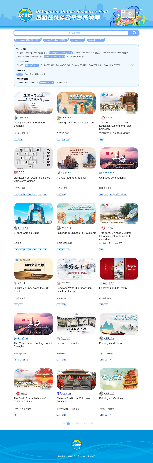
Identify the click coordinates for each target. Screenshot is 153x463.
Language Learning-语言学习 (36, 53)
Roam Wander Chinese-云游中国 (29, 57)
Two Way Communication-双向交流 (115, 53)
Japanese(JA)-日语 (79, 65)
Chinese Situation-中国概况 (56, 40)
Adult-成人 (29, 74)
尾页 (85, 424)
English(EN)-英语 (47, 65)
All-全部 (20, 53)
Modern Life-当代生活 (75, 57)
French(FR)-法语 (95, 65)
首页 (63, 424)
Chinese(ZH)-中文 (32, 65)
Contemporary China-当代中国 (28, 40)
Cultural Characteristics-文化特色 (87, 53)
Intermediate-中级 (96, 40)
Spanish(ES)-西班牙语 (112, 65)
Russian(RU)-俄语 (63, 65)
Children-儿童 (40, 74)
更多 (133, 65)
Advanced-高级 (61, 83)
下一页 (78, 424)
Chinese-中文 (78, 40)
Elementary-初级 (31, 83)
